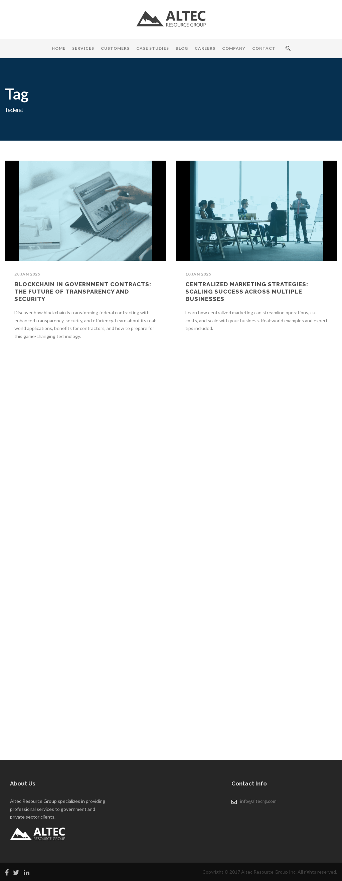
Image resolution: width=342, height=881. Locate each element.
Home (58, 48)
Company (233, 48)
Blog (182, 48)
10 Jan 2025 (198, 274)
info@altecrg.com (258, 801)
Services (83, 48)
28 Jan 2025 (27, 274)
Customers (115, 48)
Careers (205, 48)
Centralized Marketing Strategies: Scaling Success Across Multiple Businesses (246, 291)
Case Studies (152, 48)
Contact (264, 48)
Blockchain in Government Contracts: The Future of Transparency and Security (82, 291)
